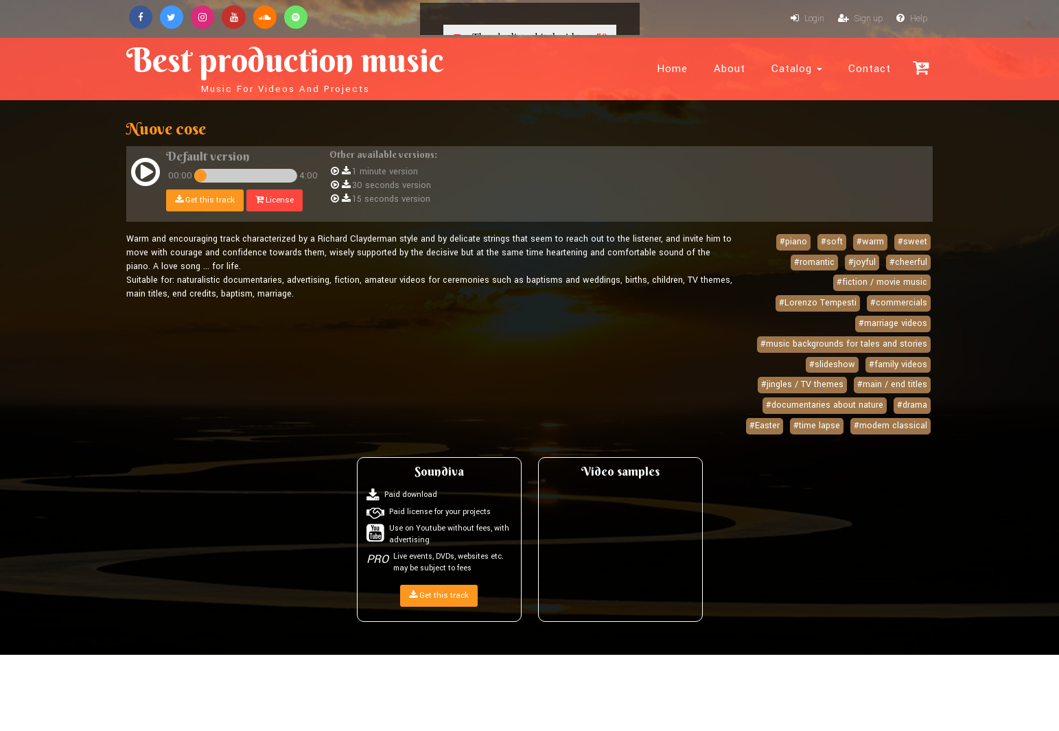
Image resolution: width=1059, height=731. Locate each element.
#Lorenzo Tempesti (818, 304)
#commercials (898, 304)
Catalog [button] (796, 68)
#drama (912, 406)
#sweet (912, 243)
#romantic (814, 263)
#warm (870, 243)
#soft (832, 243)
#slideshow (832, 366)
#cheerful (908, 263)
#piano (793, 243)
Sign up (860, 19)
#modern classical (890, 427)
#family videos (898, 366)
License (275, 201)
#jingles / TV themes (802, 386)
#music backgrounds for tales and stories (843, 345)
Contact (869, 68)
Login (807, 19)
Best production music (303, 65)
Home (672, 68)
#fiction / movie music (882, 283)
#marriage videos (893, 324)
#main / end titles (892, 386)
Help (911, 19)
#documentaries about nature (824, 406)
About (729, 68)
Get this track (205, 201)
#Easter (764, 427)
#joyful (862, 263)
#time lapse (816, 427)
